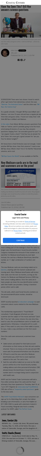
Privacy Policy (18, 231)
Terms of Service (30, 221)
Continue (20, 240)
